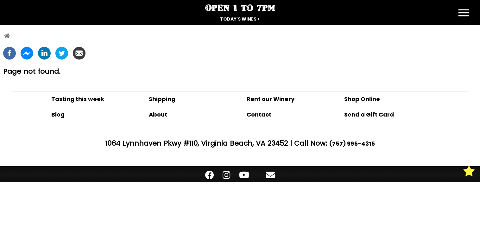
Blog (58, 114)
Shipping (162, 99)
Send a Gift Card (369, 114)
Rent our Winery (270, 99)
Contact (259, 114)
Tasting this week (77, 99)
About (158, 114)
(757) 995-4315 (352, 144)
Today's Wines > (240, 19)
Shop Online (362, 99)
